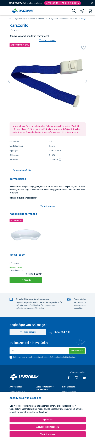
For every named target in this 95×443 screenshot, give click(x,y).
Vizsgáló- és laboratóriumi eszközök (63, 19)
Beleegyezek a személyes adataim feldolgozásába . (44, 357)
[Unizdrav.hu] (23, 11)
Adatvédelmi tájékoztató (65, 357)
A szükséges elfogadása (47, 427)
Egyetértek (48, 419)
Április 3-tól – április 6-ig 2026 (62, 3)
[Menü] (7, 10)
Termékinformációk (22, 170)
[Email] (48, 350)
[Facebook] (69, 377)
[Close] (92, 3)
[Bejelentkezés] (82, 11)
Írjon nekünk (27, 332)
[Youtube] (84, 377)
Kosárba (26, 280)
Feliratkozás (77, 350)
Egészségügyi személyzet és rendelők (30, 19)
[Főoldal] (10, 19)
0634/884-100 (60, 332)
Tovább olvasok (47, 40)
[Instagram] (76, 377)
